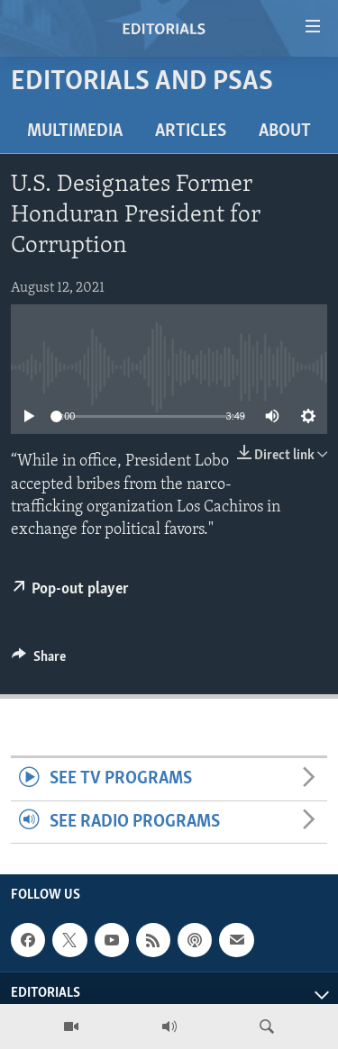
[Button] (39, 661)
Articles (190, 131)
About (285, 131)
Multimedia (75, 131)
